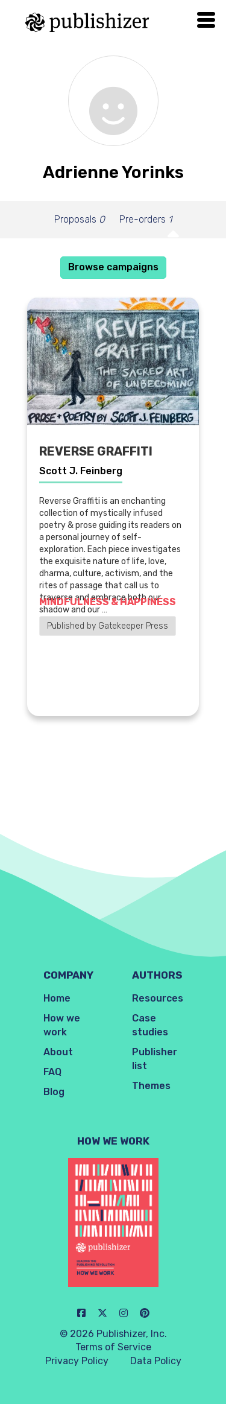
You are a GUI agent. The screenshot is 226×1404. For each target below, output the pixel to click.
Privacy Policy (76, 1361)
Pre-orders (145, 219)
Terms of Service (113, 1347)
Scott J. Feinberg (80, 471)
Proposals (79, 219)
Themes (151, 1085)
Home (57, 998)
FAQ (52, 1072)
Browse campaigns (113, 267)
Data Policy (155, 1361)
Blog (53, 1091)
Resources (157, 998)
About (58, 1052)
